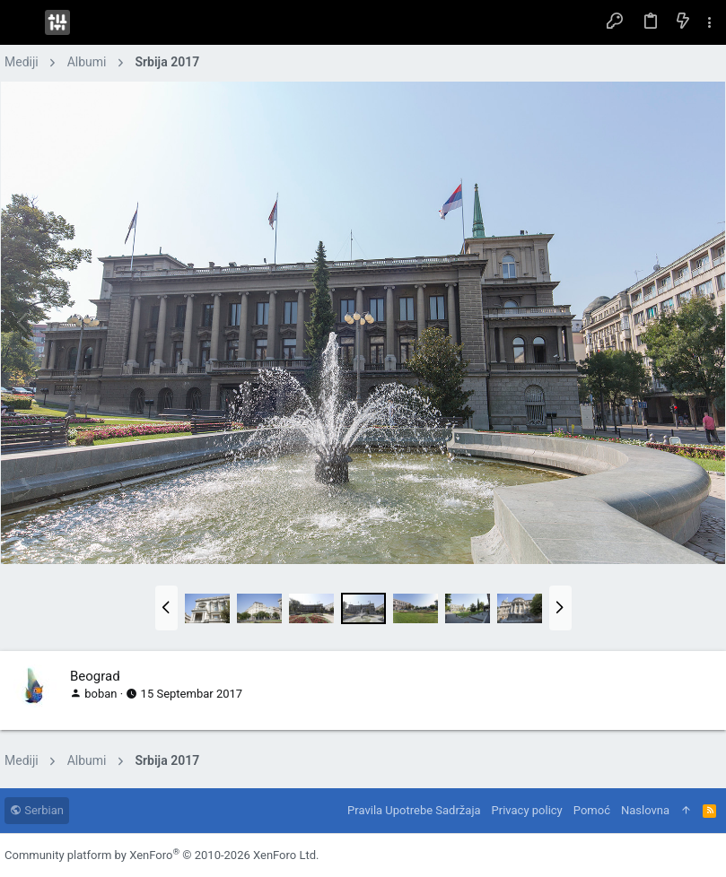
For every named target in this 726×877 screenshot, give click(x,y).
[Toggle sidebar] (710, 22)
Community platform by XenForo (161, 855)
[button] (22, 22)
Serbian (37, 810)
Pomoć (591, 810)
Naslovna (645, 810)
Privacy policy (527, 810)
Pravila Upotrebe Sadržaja (413, 810)
